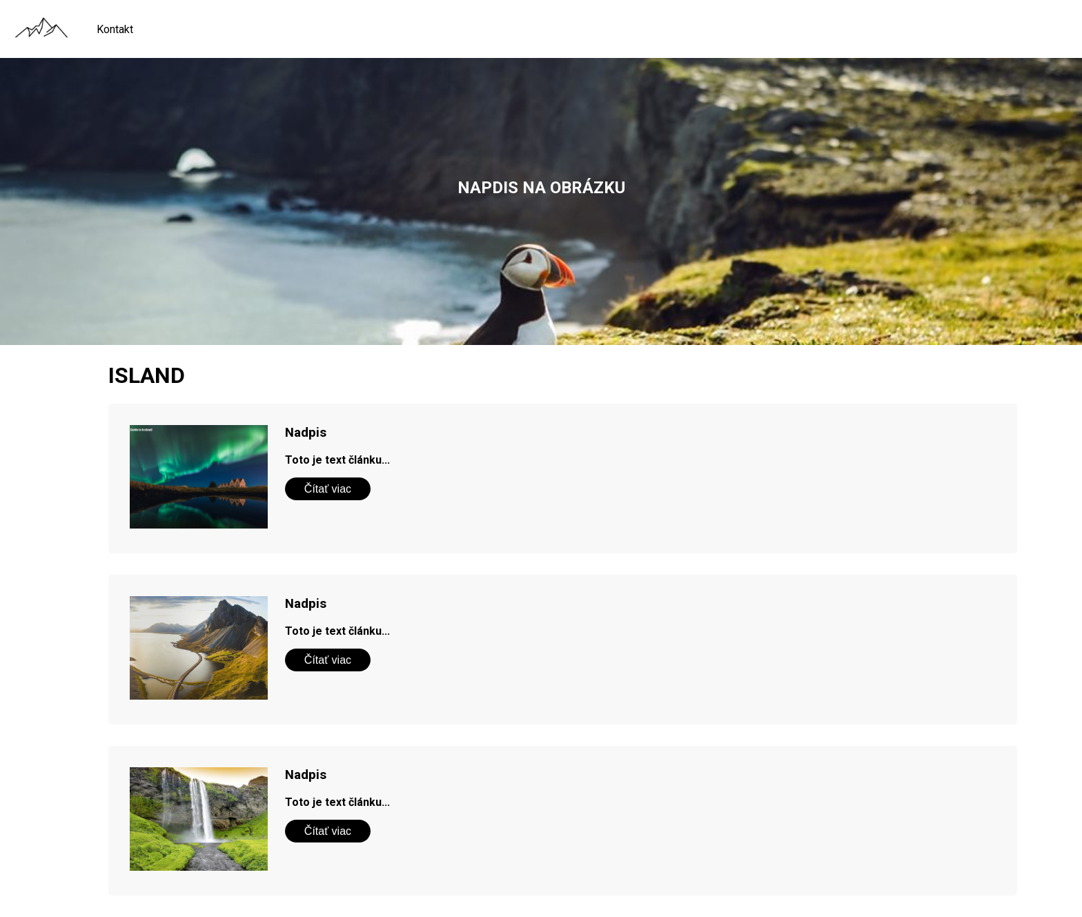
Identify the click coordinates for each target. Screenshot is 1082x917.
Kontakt (115, 29)
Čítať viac (327, 489)
